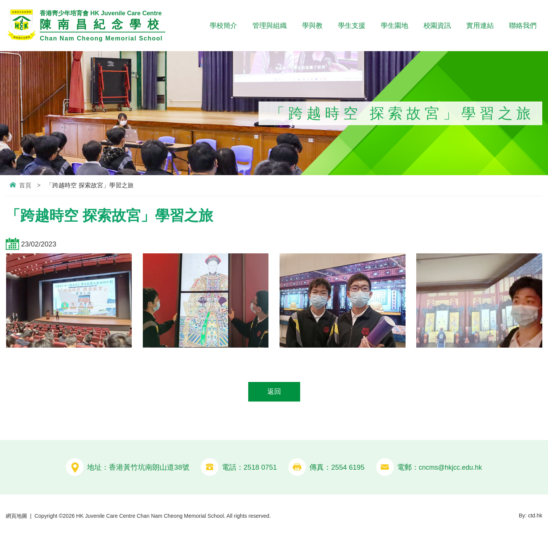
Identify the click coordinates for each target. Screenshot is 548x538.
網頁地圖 (16, 516)
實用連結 (480, 25)
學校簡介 (223, 25)
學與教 (312, 25)
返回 (274, 392)
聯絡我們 (523, 25)
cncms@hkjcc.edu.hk (450, 468)
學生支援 (351, 25)
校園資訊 (437, 25)
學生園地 (394, 25)
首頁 (25, 185)
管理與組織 (269, 25)
